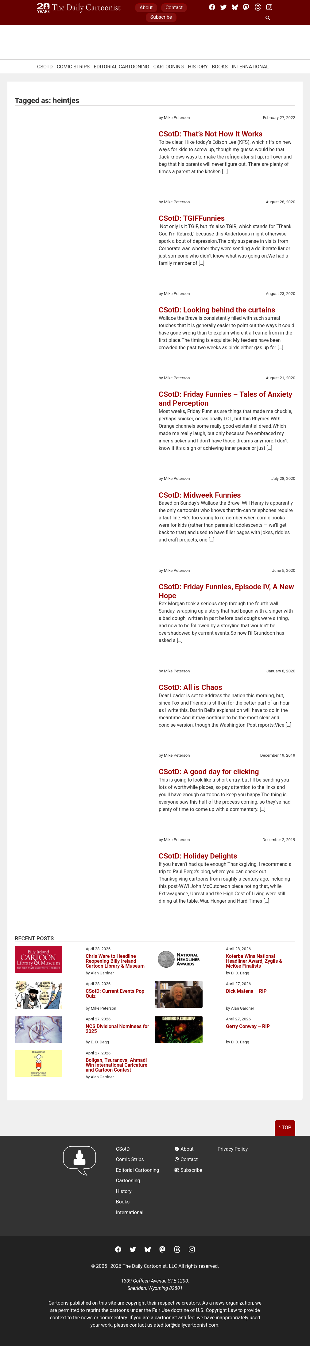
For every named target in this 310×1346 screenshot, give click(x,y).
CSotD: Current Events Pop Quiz (115, 994)
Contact (174, 7)
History (198, 67)
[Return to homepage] (81, 1185)
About (146, 7)
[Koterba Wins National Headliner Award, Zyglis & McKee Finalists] (179, 960)
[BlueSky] (234, 7)
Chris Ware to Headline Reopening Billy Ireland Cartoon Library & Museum (115, 961)
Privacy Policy (233, 1149)
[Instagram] (269, 7)
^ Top (285, 1127)
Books (220, 67)
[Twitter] (223, 7)
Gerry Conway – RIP (248, 1026)
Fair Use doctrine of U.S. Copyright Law (194, 1310)
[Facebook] (212, 7)
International (250, 67)
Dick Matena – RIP (246, 991)
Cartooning (168, 67)
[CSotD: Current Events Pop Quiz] (38, 996)
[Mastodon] (246, 7)
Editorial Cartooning (121, 67)
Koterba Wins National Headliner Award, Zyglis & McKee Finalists (254, 961)
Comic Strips (73, 67)
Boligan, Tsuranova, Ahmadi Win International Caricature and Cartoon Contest (116, 1065)
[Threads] (258, 7)
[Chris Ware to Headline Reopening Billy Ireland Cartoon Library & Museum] (38, 960)
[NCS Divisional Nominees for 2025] (38, 1030)
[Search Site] (269, 18)
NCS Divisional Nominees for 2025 (117, 1029)
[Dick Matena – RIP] (179, 995)
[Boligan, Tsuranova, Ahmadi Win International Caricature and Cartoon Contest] (38, 1064)
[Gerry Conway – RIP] (179, 1030)
